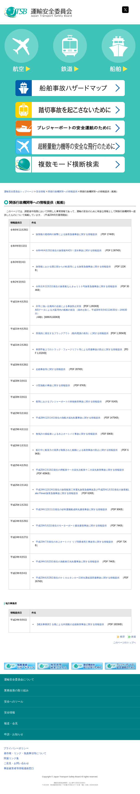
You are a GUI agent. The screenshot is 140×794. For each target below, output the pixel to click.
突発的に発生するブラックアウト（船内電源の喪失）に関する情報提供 (72, 333)
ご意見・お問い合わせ (16, 763)
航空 (122, 636)
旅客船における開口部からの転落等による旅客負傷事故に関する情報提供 (73, 266)
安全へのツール (13, 701)
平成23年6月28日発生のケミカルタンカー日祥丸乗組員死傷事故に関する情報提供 (77, 577)
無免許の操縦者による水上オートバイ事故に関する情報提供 (66, 434)
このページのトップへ (124, 642)
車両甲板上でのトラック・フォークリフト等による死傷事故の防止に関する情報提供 (79, 349)
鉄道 (133, 636)
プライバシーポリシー (16, 748)
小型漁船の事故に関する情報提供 (53, 385)
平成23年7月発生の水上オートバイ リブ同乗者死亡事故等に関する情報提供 (74, 541)
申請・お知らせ (13, 734)
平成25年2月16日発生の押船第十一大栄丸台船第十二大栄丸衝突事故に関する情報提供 (80, 470)
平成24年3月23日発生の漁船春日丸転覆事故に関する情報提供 (67, 561)
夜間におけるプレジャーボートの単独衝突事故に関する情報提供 (69, 401)
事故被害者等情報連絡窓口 (19, 768)
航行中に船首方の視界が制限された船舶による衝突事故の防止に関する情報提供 (77, 450)
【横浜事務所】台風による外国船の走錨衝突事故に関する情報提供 (70, 624)
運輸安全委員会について (19, 679)
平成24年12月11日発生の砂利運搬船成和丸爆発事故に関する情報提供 (71, 509)
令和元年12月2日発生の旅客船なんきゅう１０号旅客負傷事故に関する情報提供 (76, 286)
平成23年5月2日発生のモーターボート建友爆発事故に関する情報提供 (71, 525)
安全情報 (40, 191)
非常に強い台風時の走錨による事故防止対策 (58, 306)
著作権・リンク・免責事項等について (25, 753)
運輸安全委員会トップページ (19, 191)
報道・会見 (11, 723)
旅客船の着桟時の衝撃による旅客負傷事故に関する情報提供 (66, 234)
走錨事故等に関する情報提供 (50, 369)
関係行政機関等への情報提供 (62, 191)
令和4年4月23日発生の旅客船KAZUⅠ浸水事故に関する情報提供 (68, 250)
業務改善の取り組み (16, 690)
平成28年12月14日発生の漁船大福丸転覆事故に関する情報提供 (68, 417)
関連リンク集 (11, 758)
